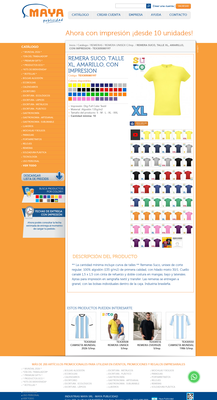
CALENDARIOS (30, 87)
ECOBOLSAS (29, 82)
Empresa (136, 15)
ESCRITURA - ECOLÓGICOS (36, 95)
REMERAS (28, 148)
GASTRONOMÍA (31, 113)
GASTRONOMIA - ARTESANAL (38, 117)
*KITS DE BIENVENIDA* (35, 69)
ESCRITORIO (29, 91)
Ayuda (156, 15)
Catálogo (80, 15)
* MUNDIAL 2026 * (32, 52)
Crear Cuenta (108, 15)
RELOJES (27, 143)
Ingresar (183, 6)
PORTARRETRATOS (32, 139)
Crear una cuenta (163, 6)
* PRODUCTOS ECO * (33, 65)
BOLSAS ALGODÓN (33, 78)
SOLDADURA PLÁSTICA (34, 152)
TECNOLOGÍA (30, 157)
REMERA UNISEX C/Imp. (119, 45)
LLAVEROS (28, 126)
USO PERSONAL (31, 161)
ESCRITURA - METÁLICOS (35, 104)
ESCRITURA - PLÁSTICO (34, 109)
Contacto (178, 15)
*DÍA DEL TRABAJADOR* (35, 56)
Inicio (72, 45)
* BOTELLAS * (30, 74)
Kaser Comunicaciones (197, 48)
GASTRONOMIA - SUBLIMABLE (38, 122)
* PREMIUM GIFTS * (32, 60)
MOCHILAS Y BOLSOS (34, 130)
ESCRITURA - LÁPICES (33, 100)
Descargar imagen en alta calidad (139, 124)
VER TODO (29, 165)
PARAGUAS (28, 135)
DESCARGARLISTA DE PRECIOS (36, 177)
